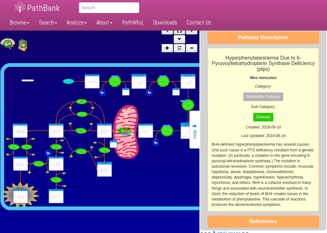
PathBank (43, 7)
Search (48, 22)
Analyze (77, 22)
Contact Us (199, 22)
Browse (19, 22)
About (104, 22)
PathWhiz (132, 22)
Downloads (165, 22)
